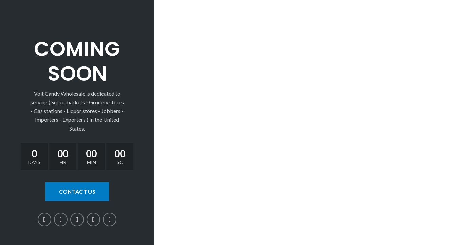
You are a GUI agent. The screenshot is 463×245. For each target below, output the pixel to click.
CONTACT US (77, 191)
